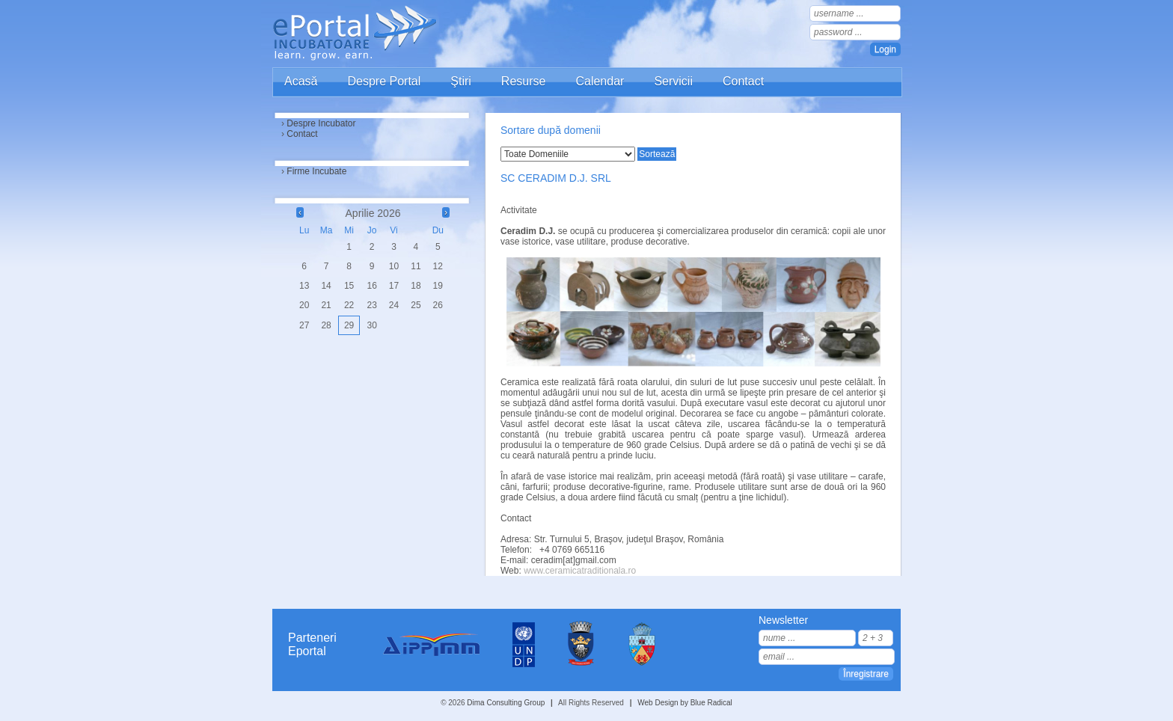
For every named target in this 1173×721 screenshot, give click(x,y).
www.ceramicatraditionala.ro (580, 570)
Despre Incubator (321, 123)
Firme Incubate (316, 171)
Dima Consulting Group (506, 703)
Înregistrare (866, 674)
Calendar (599, 81)
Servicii (673, 81)
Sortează (657, 154)
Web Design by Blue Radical (684, 703)
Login (885, 49)
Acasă (300, 81)
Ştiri (460, 81)
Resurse (523, 81)
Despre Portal (383, 81)
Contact (743, 81)
